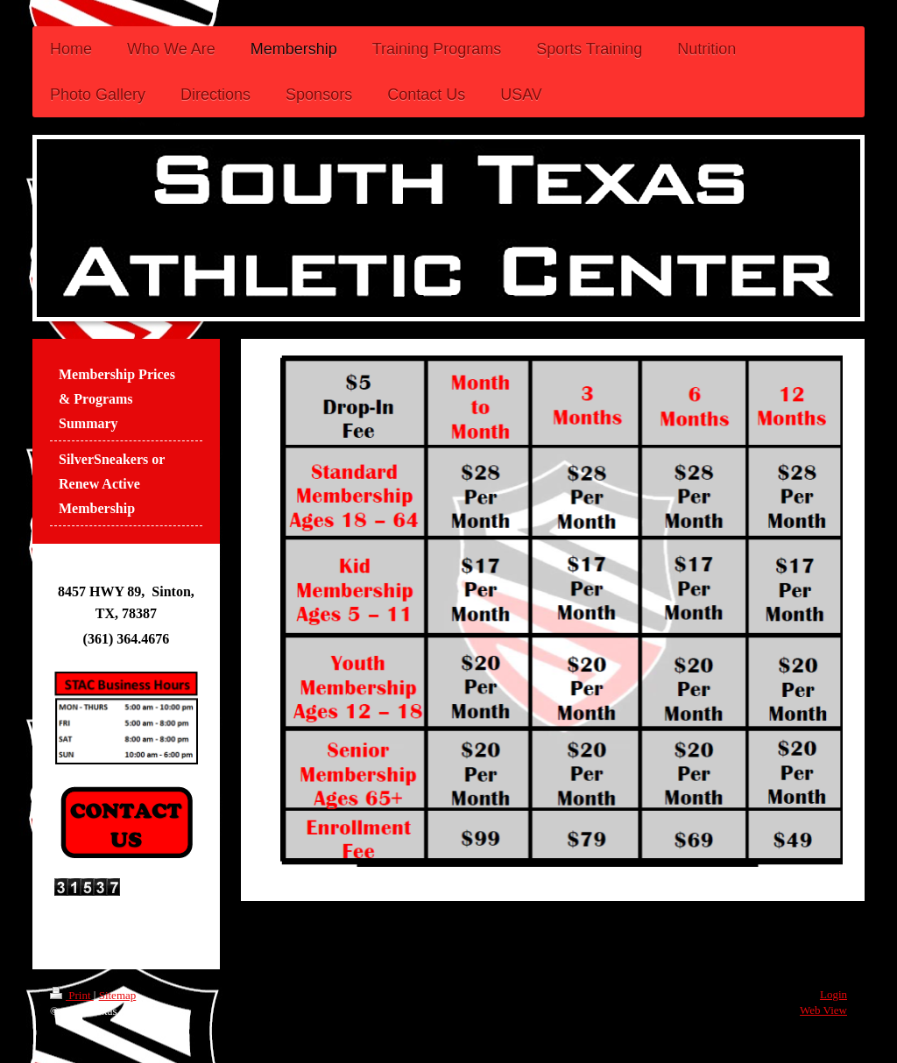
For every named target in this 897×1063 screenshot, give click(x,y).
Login (833, 994)
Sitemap (118, 995)
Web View (823, 1010)
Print (72, 995)
